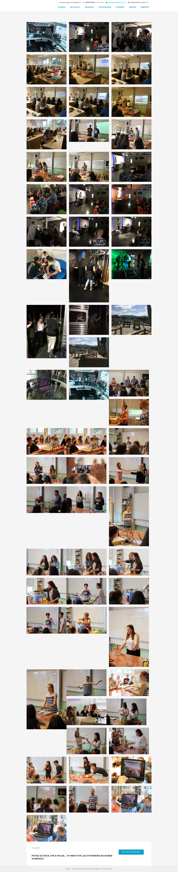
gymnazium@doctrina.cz (117, 2)
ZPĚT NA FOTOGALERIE (131, 852)
